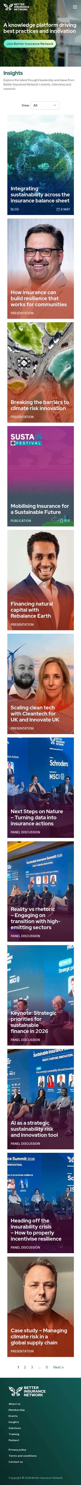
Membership (17, 1410)
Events (13, 1416)
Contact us (16, 1462)
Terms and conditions (23, 1456)
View (25, 105)
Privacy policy (17, 1449)
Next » (58, 1367)
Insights (14, 1422)
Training (14, 1434)
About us (15, 1404)
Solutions (15, 1428)
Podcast (14, 1440)
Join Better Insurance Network (29, 44)
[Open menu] (75, 7)
